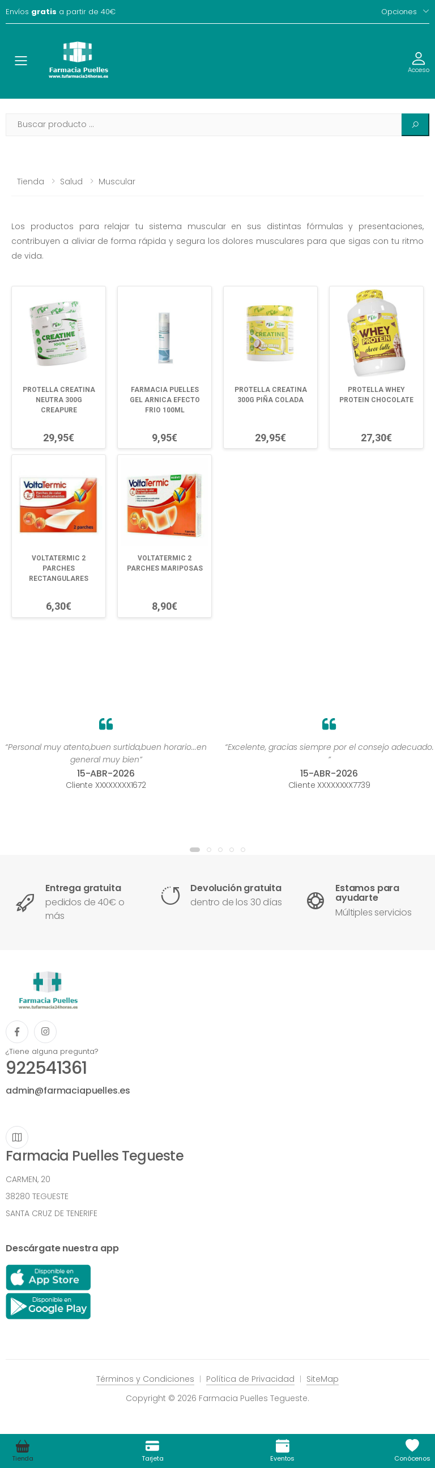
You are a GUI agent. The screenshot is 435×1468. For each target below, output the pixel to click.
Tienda (30, 181)
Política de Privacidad (250, 1379)
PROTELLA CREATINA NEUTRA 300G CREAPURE (59, 400)
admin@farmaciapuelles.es (68, 1090)
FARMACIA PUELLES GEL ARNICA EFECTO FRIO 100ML (165, 400)
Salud (71, 181)
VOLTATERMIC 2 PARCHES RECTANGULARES (58, 568)
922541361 (46, 1068)
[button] (194, 850)
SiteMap (322, 1379)
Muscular (117, 181)
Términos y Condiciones (145, 1379)
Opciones (399, 11)
